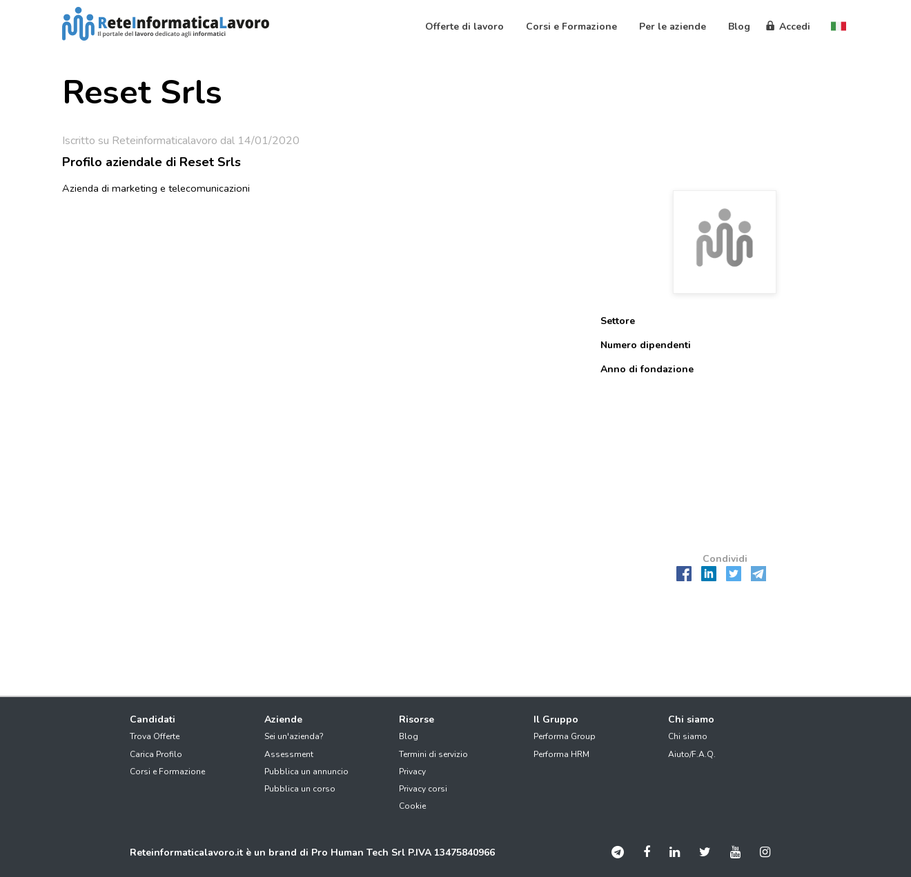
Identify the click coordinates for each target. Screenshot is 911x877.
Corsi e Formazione (167, 771)
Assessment (288, 754)
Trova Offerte (154, 736)
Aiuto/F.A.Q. (692, 754)
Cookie (412, 806)
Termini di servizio (433, 754)
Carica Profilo (156, 754)
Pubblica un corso (299, 788)
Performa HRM (561, 754)
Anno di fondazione (647, 369)
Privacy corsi (423, 788)
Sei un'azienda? (294, 736)
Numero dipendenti (645, 345)
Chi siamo (687, 736)
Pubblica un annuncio (306, 771)
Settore (617, 320)
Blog (408, 736)
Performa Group (564, 736)
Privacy (412, 771)
